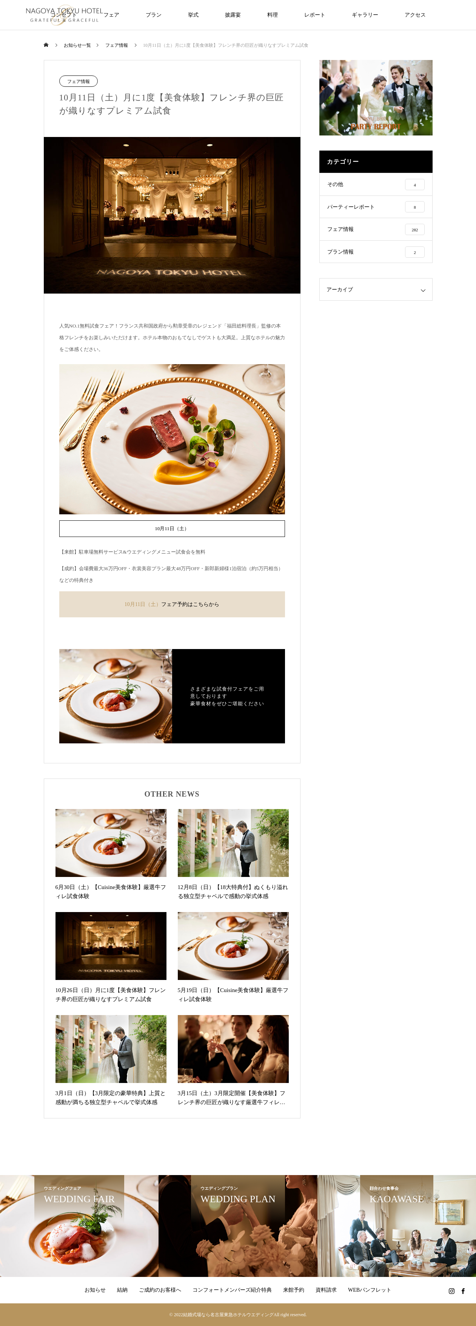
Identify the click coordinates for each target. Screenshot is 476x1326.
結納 (122, 1290)
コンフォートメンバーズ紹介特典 (232, 1290)
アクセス (415, 15)
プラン (154, 15)
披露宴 (233, 15)
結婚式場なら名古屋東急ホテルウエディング (228, 1314)
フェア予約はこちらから (190, 604)
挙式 (193, 15)
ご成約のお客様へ (160, 1290)
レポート (314, 15)
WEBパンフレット (369, 1290)
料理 (272, 15)
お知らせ (95, 1290)
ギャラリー (365, 15)
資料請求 (326, 1290)
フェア (111, 15)
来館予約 (293, 1290)
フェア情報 (78, 81)
